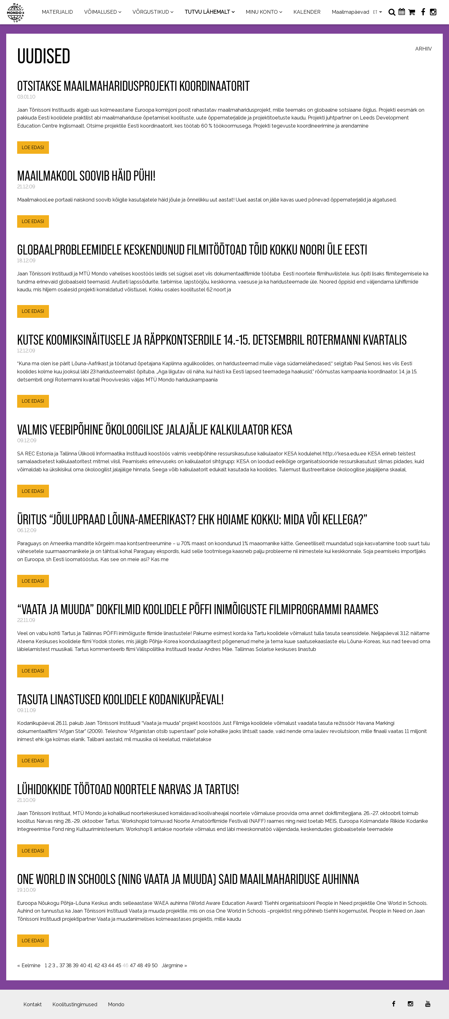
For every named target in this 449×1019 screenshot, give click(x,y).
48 (140, 965)
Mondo (116, 1004)
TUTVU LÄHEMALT (207, 12)
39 (76, 965)
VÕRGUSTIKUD (151, 12)
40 (83, 965)
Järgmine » (174, 965)
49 (147, 965)
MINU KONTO (262, 12)
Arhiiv (423, 49)
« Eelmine (29, 965)
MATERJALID (57, 12)
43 (104, 965)
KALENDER (307, 12)
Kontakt (32, 1004)
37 (62, 965)
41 (90, 965)
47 (133, 965)
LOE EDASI (33, 147)
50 (154, 965)
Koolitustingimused (74, 1004)
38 (69, 965)
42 (97, 965)
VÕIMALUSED (100, 12)
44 (111, 965)
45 (118, 965)
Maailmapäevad (350, 12)
